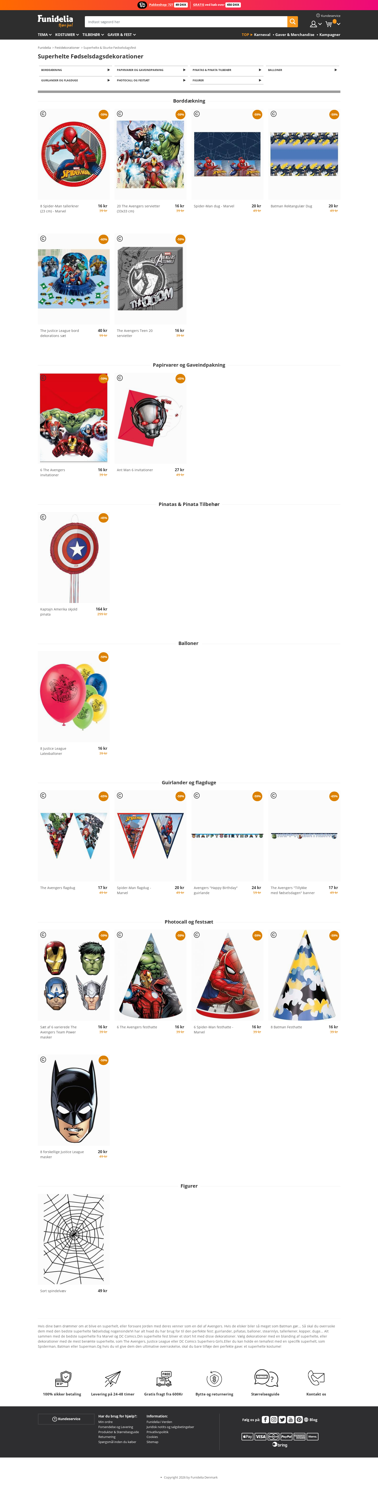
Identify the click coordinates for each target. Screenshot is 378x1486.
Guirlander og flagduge (60, 81)
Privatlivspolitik (158, 1433)
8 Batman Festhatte (286, 1028)
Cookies (152, 1438)
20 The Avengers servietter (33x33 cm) (138, 210)
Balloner (276, 70)
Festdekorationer (67, 47)
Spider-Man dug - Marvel (214, 207)
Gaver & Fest (120, 34)
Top (245, 34)
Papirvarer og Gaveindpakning (141, 70)
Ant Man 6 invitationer (135, 471)
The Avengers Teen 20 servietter (135, 334)
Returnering (106, 1438)
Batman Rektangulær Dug (291, 207)
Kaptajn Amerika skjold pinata (58, 613)
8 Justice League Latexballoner (53, 752)
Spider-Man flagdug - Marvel (134, 891)
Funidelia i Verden (159, 1423)
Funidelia (44, 47)
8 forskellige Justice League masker (62, 1155)
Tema (43, 34)
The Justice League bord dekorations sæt (59, 334)
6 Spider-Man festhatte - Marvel (213, 1031)
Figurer (198, 81)
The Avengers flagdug (57, 889)
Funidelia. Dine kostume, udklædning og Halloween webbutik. (55, 21)
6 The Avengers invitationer (52, 474)
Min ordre (105, 1423)
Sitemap (152, 1443)
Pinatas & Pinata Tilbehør (212, 70)
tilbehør (91, 34)
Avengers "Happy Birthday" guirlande (216, 891)
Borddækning (52, 70)
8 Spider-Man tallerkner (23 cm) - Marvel (59, 210)
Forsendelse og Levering (115, 1428)
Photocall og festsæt (134, 81)
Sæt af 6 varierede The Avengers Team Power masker (58, 1033)
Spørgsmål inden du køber (117, 1443)
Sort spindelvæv (53, 1292)
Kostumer (65, 34)
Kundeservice (66, 1420)
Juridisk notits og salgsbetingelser (170, 1428)
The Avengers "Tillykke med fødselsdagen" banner (293, 891)
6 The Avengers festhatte (137, 1028)
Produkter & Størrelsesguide (118, 1433)
